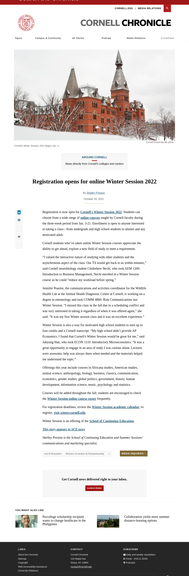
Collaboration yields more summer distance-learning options (146, 514)
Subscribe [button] (94, 484)
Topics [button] (18, 34)
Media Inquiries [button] (134, 449)
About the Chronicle (28, 550)
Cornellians (167, 34)
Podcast (106, 34)
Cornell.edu (124, 4)
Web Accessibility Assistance (32, 562)
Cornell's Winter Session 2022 (101, 208)
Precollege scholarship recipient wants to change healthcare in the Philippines (64, 516)
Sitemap (22, 554)
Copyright (23, 558)
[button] (167, 4)
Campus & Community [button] (48, 34)
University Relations (28, 566)
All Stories (78, 34)
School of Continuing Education (111, 417)
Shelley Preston (96, 188)
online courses (90, 213)
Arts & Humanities (53, 449)
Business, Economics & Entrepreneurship (85, 449)
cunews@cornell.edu (81, 562)
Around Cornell (94, 153)
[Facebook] (153, 572)
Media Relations (149, 4)
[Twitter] (160, 572)
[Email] (167, 572)
